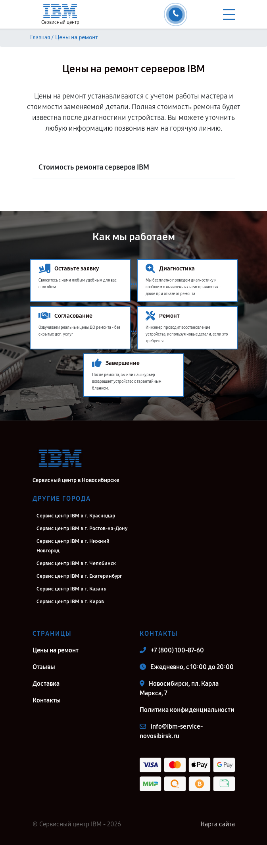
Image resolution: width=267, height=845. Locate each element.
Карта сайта (218, 824)
